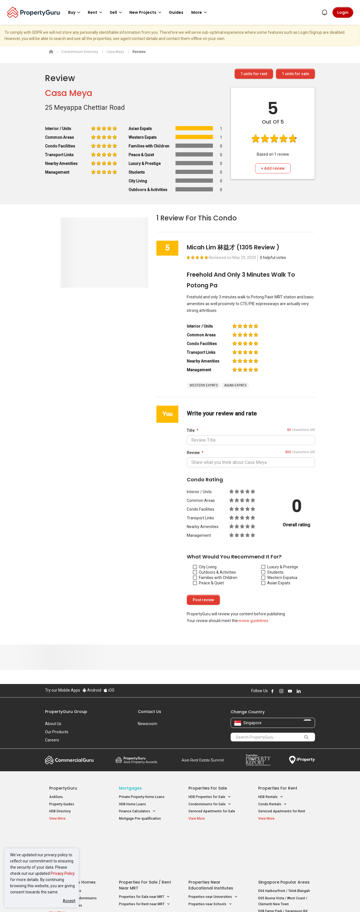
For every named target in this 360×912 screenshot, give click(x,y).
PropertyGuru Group (66, 711)
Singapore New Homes (72, 837)
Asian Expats (275, 583)
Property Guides (61, 804)
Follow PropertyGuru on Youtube (290, 691)
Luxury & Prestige (279, 567)
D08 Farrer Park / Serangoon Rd (282, 866)
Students (272, 572)
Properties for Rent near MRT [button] (144, 859)
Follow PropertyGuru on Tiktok (312, 691)
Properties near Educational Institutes (210, 840)
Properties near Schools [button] (210, 859)
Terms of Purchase (175, 899)
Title (191, 430)
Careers (52, 740)
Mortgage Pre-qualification (140, 819)
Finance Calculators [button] (137, 811)
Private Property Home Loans (142, 797)
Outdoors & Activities (214, 572)
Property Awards (136, 760)
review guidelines (253, 620)
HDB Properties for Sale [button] (209, 797)
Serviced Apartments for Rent (281, 811)
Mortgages (130, 788)
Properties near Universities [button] (213, 852)
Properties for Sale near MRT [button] (144, 852)
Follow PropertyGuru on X (306, 691)
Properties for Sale (207, 788)
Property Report (258, 760)
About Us (53, 723)
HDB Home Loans (132, 804)
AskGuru (56, 797)
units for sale (295, 73)
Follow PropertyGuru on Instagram (281, 691)
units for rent (253, 73)
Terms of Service (106, 899)
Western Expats (278, 577)
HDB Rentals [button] (270, 797)
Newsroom (147, 723)
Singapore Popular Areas (284, 837)
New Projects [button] (146, 12)
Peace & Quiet (208, 583)
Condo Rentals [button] (272, 804)
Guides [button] (176, 12)
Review (193, 452)
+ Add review (273, 168)
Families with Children (215, 577)
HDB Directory (60, 811)
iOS (109, 690)
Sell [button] (117, 12)
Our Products (56, 732)
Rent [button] (96, 12)
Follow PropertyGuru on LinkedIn (298, 691)
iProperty (302, 760)
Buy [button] (75, 12)
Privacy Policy (63, 873)
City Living (205, 567)
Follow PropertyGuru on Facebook (272, 691)
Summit (203, 760)
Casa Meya (68, 93)
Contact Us (149, 711)
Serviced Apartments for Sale (211, 811)
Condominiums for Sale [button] (209, 804)
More (200, 12)
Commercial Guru (69, 760)
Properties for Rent (277, 788)
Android (91, 690)
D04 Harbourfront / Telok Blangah (284, 846)
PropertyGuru (63, 788)
